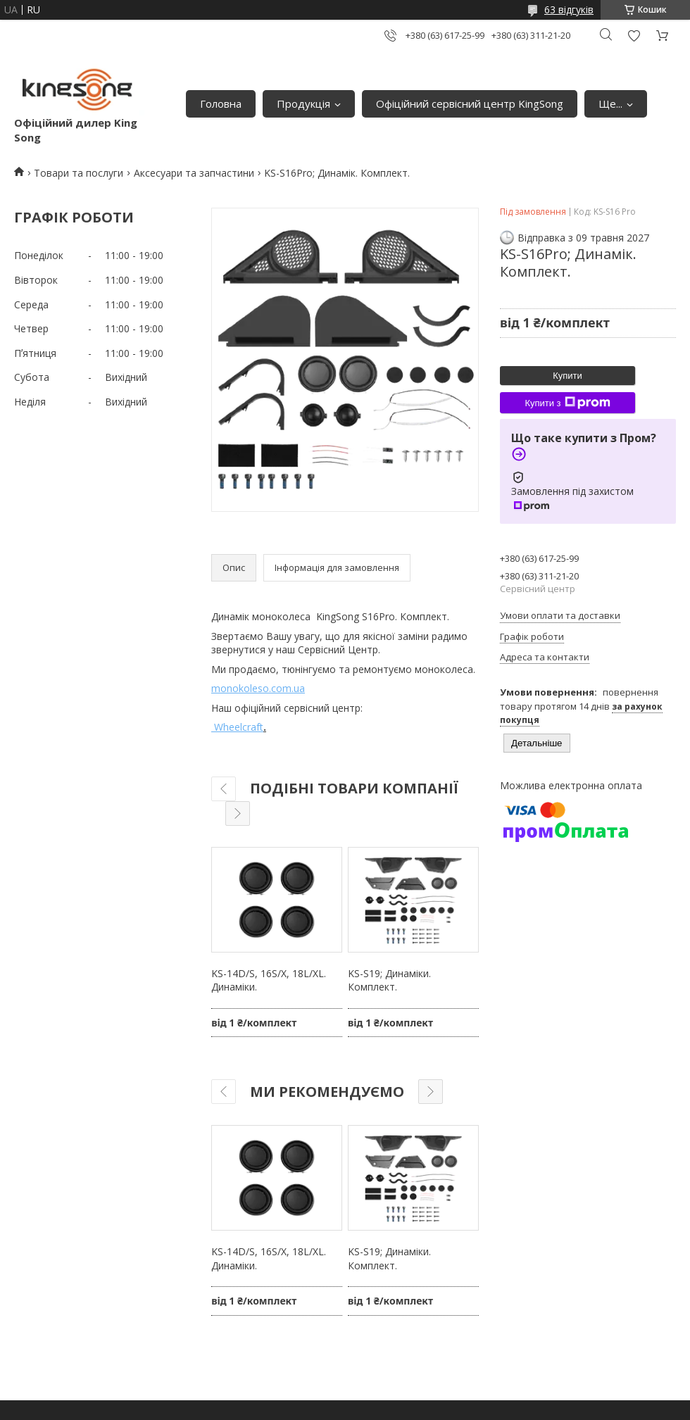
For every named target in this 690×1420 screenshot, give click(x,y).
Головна (221, 103)
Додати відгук (634, 36)
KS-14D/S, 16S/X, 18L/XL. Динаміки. (268, 980)
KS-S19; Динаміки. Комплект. (389, 980)
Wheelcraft (237, 727)
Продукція (303, 103)
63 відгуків (569, 9)
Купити (567, 375)
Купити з (567, 402)
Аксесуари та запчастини (194, 173)
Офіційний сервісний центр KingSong (469, 103)
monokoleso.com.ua (258, 688)
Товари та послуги (78, 173)
